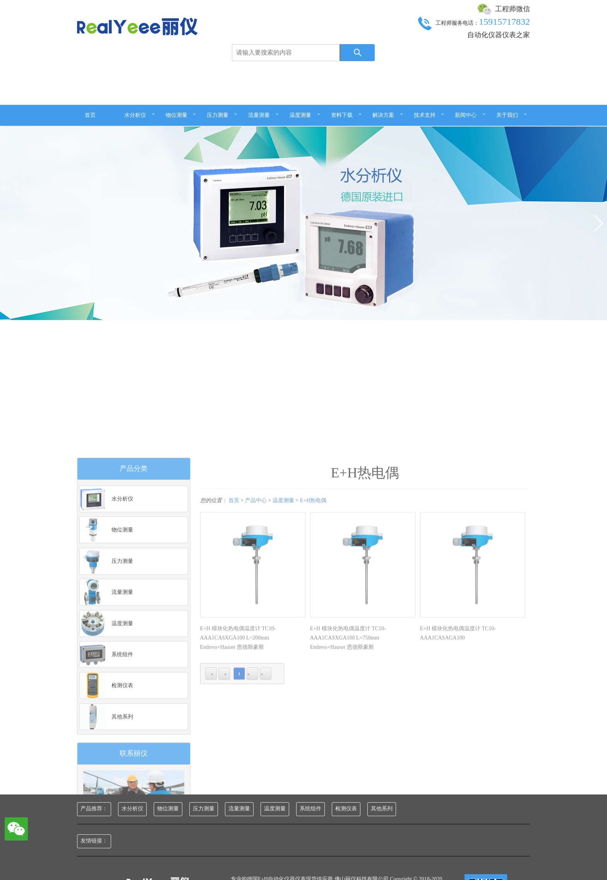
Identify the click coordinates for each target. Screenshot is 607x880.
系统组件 (310, 809)
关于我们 (507, 115)
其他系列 (382, 809)
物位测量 (176, 115)
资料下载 (342, 115)
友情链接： (94, 841)
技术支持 (425, 115)
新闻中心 (466, 115)
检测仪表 (346, 809)
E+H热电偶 (313, 624)
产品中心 (256, 624)
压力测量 (217, 115)
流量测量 (259, 115)
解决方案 (383, 115)
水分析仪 (135, 115)
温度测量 (300, 115)
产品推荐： (94, 809)
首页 (90, 115)
